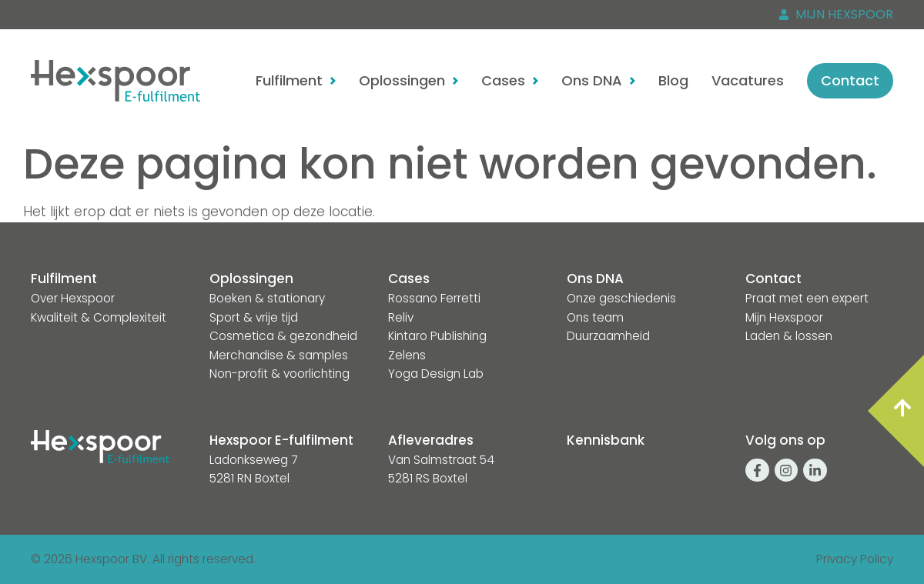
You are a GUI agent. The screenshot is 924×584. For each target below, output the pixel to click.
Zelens (407, 355)
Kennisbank (605, 440)
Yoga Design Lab (436, 373)
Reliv (400, 317)
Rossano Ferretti (434, 298)
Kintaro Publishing (437, 336)
